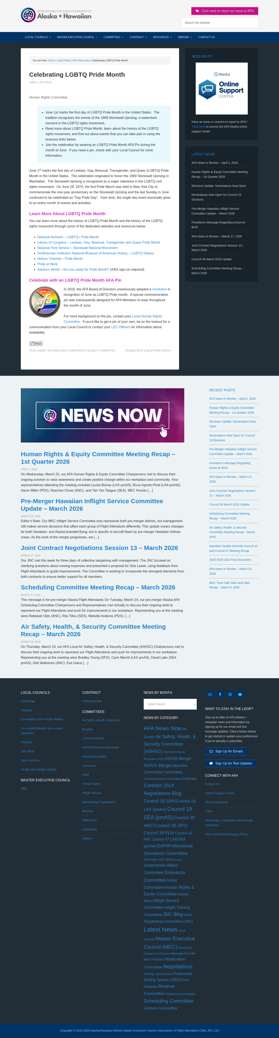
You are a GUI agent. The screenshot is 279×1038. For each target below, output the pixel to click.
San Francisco (30, 761)
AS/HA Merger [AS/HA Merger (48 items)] (178, 759)
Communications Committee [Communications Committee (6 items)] (162, 779)
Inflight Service (91, 793)
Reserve (87, 812)
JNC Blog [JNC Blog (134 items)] (173, 915)
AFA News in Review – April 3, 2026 (215, 163)
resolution (159, 290)
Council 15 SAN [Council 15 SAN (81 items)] (159, 801)
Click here (198, 127)
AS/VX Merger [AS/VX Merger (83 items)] (158, 766)
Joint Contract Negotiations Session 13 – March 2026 (99, 548)
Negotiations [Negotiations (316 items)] (178, 967)
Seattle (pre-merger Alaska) (38, 770)
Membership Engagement (99, 803)
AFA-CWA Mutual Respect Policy (226, 836)
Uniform (87, 839)
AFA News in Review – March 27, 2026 (217, 237)
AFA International (216, 804)
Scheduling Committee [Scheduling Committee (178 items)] (168, 1002)
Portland (26, 743)
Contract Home (92, 702)
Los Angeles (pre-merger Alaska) (42, 720)
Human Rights (91, 784)
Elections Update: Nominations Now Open (219, 186)
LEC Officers (120, 328)
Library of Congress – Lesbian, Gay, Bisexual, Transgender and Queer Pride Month (98, 243)
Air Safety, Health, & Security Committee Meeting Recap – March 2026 (232, 533)
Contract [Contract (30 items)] (189, 779)
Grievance (89, 766)
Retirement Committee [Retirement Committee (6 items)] (181, 994)
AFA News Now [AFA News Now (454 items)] (163, 729)
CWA (208, 814)
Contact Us (212, 786)
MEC (24, 789)
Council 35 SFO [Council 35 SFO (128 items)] (170, 826)
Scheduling (89, 830)
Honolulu (26, 711)
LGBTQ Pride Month (157, 351)
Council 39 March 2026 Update (212, 260)
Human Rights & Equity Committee (91, 351)
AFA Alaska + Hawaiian (56, 14)
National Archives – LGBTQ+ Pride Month (68, 238)
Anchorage (28, 702)
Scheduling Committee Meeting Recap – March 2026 (98, 588)
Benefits (87, 730)
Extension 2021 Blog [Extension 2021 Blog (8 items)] (158, 860)
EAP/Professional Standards (100, 748)
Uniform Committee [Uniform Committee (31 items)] (160, 1009)
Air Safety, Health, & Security (101, 721)
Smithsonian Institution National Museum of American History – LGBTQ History (95, 254)
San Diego (27, 752)
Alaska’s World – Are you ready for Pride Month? (73, 270)
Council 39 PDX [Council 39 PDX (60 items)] (159, 833)
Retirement (89, 821)
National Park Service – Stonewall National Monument (77, 248)
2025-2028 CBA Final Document (230, 560)
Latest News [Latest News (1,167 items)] (160, 930)
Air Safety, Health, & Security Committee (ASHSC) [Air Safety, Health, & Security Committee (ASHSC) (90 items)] (170, 745)
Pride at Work (47, 265)
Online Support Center (219, 796)
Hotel (85, 775)
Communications (93, 739)
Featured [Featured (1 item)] (177, 860)
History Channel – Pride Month (60, 259)
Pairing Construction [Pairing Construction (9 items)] (158, 975)
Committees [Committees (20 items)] (173, 773)
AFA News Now (56, 351)
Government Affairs (94, 757)
